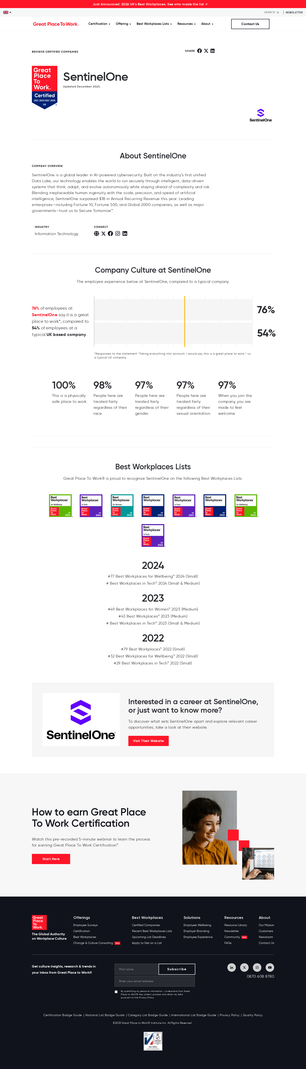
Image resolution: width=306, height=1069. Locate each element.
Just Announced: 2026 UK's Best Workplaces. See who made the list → (150, 4)
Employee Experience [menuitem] (198, 937)
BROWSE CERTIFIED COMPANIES (55, 52)
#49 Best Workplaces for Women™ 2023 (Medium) (153, 609)
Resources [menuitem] (233, 917)
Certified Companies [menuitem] (146, 925)
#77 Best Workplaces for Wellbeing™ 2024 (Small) (153, 576)
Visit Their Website (148, 741)
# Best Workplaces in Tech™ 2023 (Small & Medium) (153, 623)
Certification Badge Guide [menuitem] (62, 1015)
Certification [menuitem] (81, 931)
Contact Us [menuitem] (266, 943)
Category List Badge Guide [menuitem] (148, 1015)
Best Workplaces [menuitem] (84, 937)
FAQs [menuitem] (227, 943)
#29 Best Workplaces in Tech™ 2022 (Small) (153, 663)
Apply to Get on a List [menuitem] (147, 943)
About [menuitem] (264, 917)
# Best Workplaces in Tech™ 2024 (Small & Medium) (153, 583)
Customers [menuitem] (266, 931)
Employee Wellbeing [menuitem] (197, 925)
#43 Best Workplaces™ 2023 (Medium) (153, 616)
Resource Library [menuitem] (235, 925)
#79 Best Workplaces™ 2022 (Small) (153, 649)
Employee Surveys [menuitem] (85, 925)
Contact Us (250, 24)
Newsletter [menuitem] (231, 931)
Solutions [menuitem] (192, 917)
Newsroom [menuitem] (266, 937)
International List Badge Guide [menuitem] (193, 1015)
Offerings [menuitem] (81, 917)
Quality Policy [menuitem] (253, 1015)
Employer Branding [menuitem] (196, 931)
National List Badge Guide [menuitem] (105, 1015)
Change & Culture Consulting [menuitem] (96, 943)
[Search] (272, 12)
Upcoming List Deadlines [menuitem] (149, 937)
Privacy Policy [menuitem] (229, 1015)
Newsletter (294, 12)
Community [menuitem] (235, 937)
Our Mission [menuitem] (266, 925)
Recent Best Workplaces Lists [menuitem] (152, 931)
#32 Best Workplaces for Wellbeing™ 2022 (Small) (153, 656)
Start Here (51, 859)
